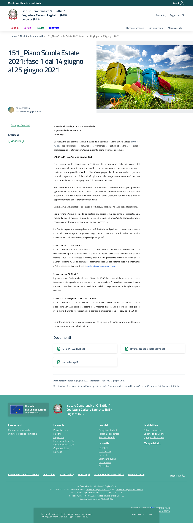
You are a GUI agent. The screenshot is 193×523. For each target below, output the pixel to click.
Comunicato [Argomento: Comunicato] (16, 140)
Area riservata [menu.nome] (156, 28)
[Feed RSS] (183, 15)
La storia (57, 452)
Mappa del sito (175, 28)
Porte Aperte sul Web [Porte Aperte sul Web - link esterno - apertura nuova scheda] (19, 430)
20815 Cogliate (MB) (107, 486)
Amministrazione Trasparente (23, 474)
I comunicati (36, 36)
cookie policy (82, 516)
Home (14, 36)
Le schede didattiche (154, 434)
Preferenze (138, 514)
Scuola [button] (15, 28)
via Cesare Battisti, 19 (86, 486)
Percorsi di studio (107, 437)
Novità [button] (40, 28)
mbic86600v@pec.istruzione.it (129, 489)
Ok (150, 514)
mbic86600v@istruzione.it (98, 489)
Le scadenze (105, 462)
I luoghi (57, 434)
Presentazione (60, 430)
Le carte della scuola (63, 444)
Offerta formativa (152, 430)
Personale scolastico (109, 434)
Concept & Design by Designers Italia (150, 507)
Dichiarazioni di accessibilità (109, 474)
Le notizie (103, 448)
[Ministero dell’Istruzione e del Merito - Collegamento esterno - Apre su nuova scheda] (24, 3)
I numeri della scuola (63, 441)
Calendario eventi (107, 459)
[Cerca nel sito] (161, 15)
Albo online (104, 466)
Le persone (58, 437)
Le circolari (104, 455)
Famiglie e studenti (108, 430)
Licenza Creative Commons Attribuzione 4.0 (152, 386)
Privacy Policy (67, 474)
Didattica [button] (54, 28)
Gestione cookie (136, 474)
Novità (23, 36)
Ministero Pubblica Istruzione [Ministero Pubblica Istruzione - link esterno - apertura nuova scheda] (22, 434)
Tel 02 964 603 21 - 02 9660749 (64, 489)
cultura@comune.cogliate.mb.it (101, 265)
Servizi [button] (27, 28)
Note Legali (84, 474)
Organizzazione (61, 448)
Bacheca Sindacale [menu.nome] (135, 28)
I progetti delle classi (154, 437)
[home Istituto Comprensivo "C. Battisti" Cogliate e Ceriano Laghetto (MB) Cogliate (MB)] (37, 15)
